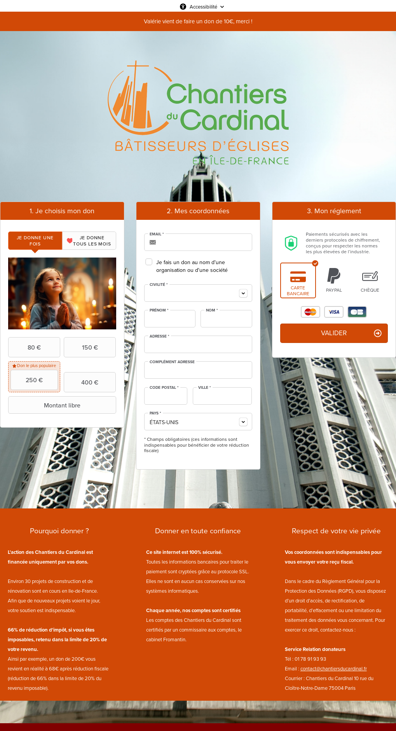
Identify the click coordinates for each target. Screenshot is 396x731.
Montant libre (45, 405)
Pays (155, 413)
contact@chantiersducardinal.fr (333, 668)
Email (157, 234)
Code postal (164, 387)
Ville (204, 387)
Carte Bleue (357, 312)
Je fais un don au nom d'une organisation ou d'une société (192, 266)
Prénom (159, 310)
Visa (334, 312)
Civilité (159, 284)
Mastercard (310, 312)
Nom (212, 310)
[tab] (35, 240)
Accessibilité (203, 6)
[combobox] (198, 293)
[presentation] (35, 240)
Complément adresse (172, 362)
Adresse (159, 336)
